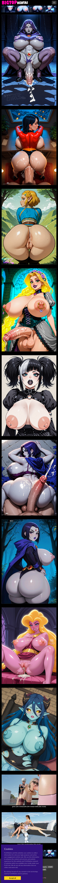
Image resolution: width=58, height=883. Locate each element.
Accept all (12, 878)
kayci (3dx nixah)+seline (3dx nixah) (29, 844)
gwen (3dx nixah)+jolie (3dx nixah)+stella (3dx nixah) (29, 806)
